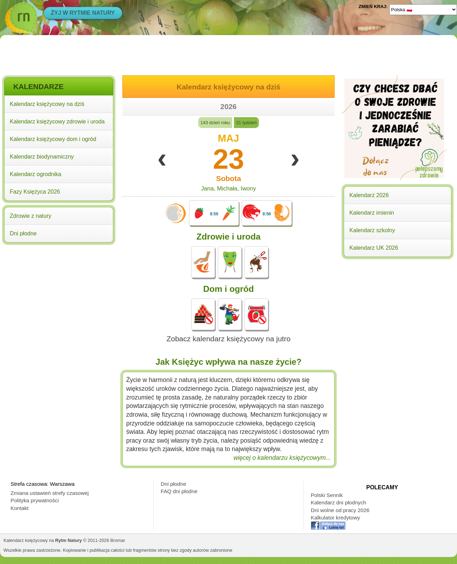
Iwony (248, 188)
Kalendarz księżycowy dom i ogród (53, 139)
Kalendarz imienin (371, 213)
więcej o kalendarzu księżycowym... (282, 457)
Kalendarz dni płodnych (338, 502)
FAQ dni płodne (179, 491)
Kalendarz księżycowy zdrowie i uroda (57, 122)
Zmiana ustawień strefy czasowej (50, 493)
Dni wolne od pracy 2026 (340, 510)
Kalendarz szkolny (372, 230)
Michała (227, 188)
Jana (207, 188)
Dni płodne (23, 233)
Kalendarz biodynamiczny (42, 157)
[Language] (423, 9)
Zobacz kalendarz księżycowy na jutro (229, 339)
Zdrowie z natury (30, 216)
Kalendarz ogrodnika (35, 174)
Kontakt (20, 508)
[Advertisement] (58, 292)
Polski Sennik (327, 495)
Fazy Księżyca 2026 (35, 192)
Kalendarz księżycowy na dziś (47, 104)
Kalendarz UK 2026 (373, 248)
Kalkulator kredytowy (335, 518)
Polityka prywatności (35, 500)
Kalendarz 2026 (369, 195)
